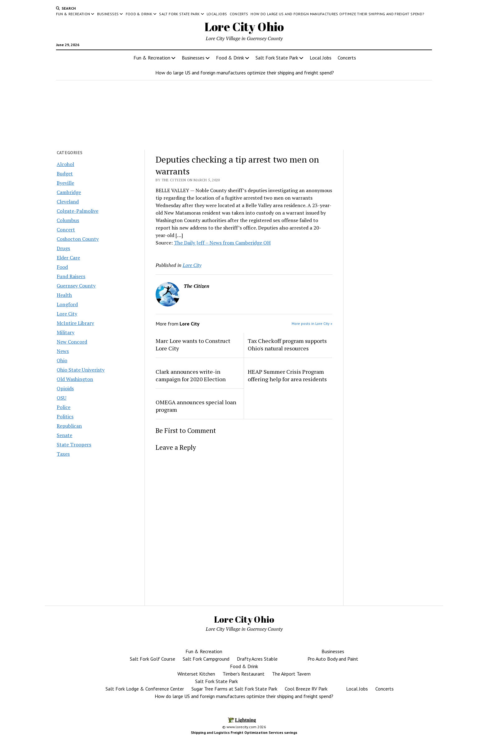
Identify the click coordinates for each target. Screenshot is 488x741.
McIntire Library (75, 323)
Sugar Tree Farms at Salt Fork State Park (234, 689)
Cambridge (69, 192)
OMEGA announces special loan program (196, 405)
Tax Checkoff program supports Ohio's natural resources (287, 344)
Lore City (67, 313)
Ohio (62, 360)
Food (62, 267)
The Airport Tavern (291, 674)
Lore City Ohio (244, 27)
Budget (65, 173)
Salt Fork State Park (179, 14)
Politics (65, 416)
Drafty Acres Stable (257, 659)
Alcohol (65, 164)
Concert (66, 229)
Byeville (65, 182)
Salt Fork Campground (206, 659)
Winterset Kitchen (196, 674)
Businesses (108, 14)
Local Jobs (217, 14)
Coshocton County (78, 238)
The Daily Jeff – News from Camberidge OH (222, 242)
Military (65, 332)
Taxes (63, 453)
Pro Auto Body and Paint (332, 659)
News (63, 351)
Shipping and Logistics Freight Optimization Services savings (244, 732)
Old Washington (75, 379)
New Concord (72, 341)
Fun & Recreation (73, 14)
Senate (64, 435)
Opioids (65, 388)
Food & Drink (139, 14)
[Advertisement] (390, 258)
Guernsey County (76, 285)
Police (63, 407)
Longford (67, 304)
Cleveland (68, 201)
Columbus (68, 220)
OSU (61, 397)
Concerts (239, 14)
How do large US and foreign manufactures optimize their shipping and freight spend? (337, 14)
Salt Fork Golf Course (152, 659)
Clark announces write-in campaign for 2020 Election (191, 375)
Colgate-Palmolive (77, 210)
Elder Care (68, 257)
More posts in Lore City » (312, 323)
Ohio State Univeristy (81, 369)
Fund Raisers (71, 276)
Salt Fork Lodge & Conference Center (145, 689)
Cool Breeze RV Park (306, 689)
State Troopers (74, 444)
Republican (69, 425)
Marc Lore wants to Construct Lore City (193, 344)
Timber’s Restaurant (244, 674)
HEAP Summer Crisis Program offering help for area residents (287, 375)
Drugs (63, 248)
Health (64, 295)
